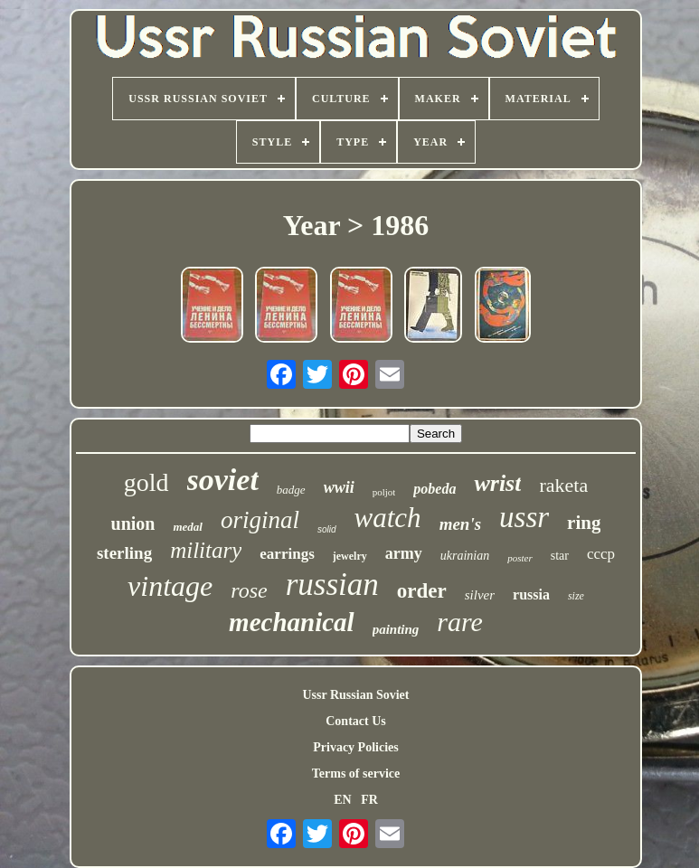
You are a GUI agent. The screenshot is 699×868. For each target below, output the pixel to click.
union (133, 523)
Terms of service (356, 773)
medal (188, 526)
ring (583, 522)
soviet (223, 479)
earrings (287, 553)
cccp (601, 553)
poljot (384, 491)
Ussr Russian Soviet (355, 695)
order (422, 591)
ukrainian (464, 555)
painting (396, 629)
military (205, 550)
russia (531, 594)
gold (146, 482)
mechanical (291, 622)
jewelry (350, 556)
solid (326, 529)
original (260, 519)
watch (387, 517)
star (560, 555)
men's (460, 523)
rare (460, 622)
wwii (339, 487)
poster (520, 557)
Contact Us (356, 721)
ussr (524, 517)
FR (369, 800)
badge (291, 489)
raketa (563, 485)
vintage (170, 586)
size (576, 596)
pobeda (434, 488)
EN (342, 800)
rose (249, 590)
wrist (497, 483)
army (403, 553)
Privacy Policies (355, 747)
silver (480, 595)
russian (332, 584)
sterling (124, 552)
